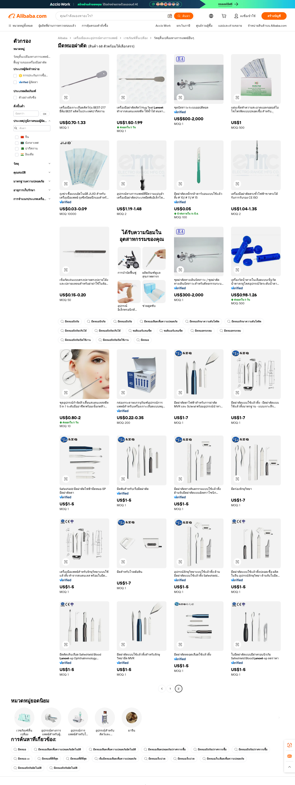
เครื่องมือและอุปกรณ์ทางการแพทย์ (95, 38)
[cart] (225, 16)
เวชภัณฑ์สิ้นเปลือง (136, 38)
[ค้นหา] (183, 16)
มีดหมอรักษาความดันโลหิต (202, 321)
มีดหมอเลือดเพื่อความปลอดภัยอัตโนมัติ (57, 749)
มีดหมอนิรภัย (70, 321)
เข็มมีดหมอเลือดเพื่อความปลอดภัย (115, 758)
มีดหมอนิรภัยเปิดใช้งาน (76, 340)
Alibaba (62, 38)
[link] (289, 745)
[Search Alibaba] (112, 16)
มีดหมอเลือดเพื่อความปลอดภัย (158, 321)
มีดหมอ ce (22, 758)
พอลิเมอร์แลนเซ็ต (140, 330)
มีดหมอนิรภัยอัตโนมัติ (28, 768)
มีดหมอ (142, 340)
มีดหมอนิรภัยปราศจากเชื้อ (210, 749)
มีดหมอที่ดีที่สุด (48, 758)
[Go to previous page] (162, 688)
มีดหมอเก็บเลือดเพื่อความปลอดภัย (223, 758)
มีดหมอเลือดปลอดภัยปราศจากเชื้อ (165, 749)
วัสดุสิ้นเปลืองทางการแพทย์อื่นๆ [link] (174, 38)
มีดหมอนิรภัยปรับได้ (74, 330)
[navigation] (32, 364)
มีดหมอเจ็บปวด (154, 758)
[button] (169, 15)
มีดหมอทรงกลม (201, 330)
